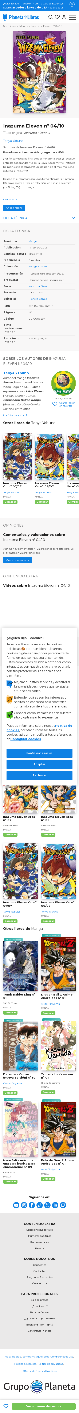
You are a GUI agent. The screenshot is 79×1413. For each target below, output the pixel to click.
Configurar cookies (25, 739)
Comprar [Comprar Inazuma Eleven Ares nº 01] (48, 834)
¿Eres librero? (39, 1306)
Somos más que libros (36, 1356)
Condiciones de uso (61, 1356)
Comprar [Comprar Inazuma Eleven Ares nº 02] (10, 834)
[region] (39, 706)
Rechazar (40, 775)
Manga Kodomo (38, 266)
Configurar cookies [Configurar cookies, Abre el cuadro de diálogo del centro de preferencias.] (39, 753)
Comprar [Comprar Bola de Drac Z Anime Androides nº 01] (48, 1178)
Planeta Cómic (38, 298)
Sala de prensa (39, 1299)
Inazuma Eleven (38, 286)
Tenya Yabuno (16, 373)
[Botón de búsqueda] (50, 17)
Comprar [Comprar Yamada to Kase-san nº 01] (48, 1092)
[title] (16, 1205)
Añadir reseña (14, 207)
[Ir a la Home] (4, 26)
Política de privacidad (50, 1363)
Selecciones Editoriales (39, 1229)
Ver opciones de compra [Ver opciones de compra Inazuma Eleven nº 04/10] (43, 1406)
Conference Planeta (39, 1330)
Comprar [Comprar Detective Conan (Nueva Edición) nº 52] (10, 1092)
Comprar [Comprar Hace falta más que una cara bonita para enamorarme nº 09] (10, 1181)
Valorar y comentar (17, 560)
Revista (39, 1248)
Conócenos (39, 1264)
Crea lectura (39, 1283)
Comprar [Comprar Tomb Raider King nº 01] (10, 1012)
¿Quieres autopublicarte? (39, 1318)
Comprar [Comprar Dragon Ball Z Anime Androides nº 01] (48, 1013)
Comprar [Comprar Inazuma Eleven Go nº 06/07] (42, 502)
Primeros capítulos (39, 1235)
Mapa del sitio (13, 1356)
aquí (60, 7)
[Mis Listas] (56, 17)
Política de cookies (25, 1363)
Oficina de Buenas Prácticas (39, 1371)
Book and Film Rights (39, 1324)
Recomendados (39, 1242)
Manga (33, 241)
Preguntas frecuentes (39, 1277)
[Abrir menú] (72, 17)
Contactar (39, 1271)
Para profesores (39, 1312)
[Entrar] (63, 17)
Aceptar (39, 764)
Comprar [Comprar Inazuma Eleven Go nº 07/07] (10, 502)
